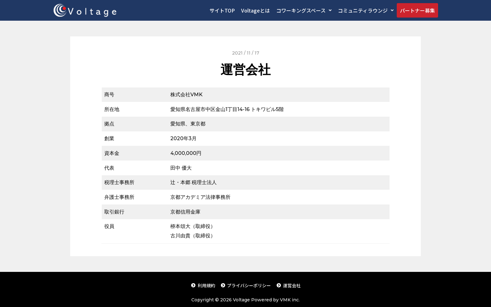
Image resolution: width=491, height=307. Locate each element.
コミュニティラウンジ (366, 10)
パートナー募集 (417, 10)
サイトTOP (222, 10)
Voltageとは (255, 10)
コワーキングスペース (304, 10)
